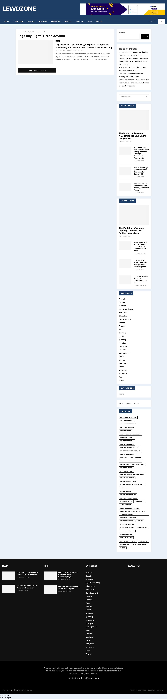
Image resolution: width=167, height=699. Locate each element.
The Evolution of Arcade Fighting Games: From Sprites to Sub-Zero (131, 230)
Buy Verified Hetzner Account (130, 458)
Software (123, 373)
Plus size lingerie (126, 538)
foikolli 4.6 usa (125, 491)
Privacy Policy (141, 690)
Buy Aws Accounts (126, 441)
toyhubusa (143, 541)
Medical (122, 360)
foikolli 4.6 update (126, 488)
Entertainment (125, 319)
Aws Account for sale (128, 424)
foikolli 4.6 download (128, 481)
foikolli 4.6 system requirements (131, 484)
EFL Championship (126, 471)
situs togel (6, 698)
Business (43, 21)
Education (123, 316)
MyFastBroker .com (127, 531)
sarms (121, 394)
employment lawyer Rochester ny (132, 474)
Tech (89, 21)
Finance (122, 326)
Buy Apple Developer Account (130, 434)
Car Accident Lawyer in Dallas (130, 461)
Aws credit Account (127, 427)
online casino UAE (126, 534)
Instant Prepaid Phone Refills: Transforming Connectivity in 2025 (140, 247)
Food (121, 329)
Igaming (122, 339)
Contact (160, 690)
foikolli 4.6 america (127, 478)
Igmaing (122, 343)
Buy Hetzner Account (127, 454)
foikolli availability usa (128, 498)
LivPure (140, 521)
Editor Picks (123, 312)
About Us (151, 690)
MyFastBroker (142, 527)
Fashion (79, 21)
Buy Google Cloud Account (130, 451)
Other (121, 367)
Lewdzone (18, 21)
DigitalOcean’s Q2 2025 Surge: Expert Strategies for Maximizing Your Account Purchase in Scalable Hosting (84, 46)
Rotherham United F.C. (128, 541)
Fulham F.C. (139, 501)
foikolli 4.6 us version (128, 495)
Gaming (30, 21)
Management (124, 353)
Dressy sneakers (138, 464)
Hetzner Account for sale (129, 508)
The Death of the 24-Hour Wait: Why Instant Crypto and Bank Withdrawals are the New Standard (134, 83)
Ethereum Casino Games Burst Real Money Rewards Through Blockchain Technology (133, 61)
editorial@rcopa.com (89, 678)
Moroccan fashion (127, 524)
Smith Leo (61, 50)
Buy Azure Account (127, 444)
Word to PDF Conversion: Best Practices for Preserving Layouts (68, 575)
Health (121, 336)
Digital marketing (126, 309)
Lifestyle (55, 21)
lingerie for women (127, 521)
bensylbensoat (125, 431)
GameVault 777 (125, 505)
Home (6, 21)
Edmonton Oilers (126, 468)
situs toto (6, 695)
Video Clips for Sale (139, 544)
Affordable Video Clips (128, 417)
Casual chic (124, 464)
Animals (122, 299)
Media (121, 356)
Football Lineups (126, 501)
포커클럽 (122, 548)
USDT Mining (124, 544)
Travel (99, 21)
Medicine (122, 363)
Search (122, 32)
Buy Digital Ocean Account (129, 447)
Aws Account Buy (126, 420)
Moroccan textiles (127, 527)
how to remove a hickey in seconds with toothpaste (132, 513)
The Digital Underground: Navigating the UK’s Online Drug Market (132, 135)
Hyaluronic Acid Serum (128, 517)
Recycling (123, 370)
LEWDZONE (19, 8)
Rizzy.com (123, 403)
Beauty (68, 21)
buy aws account (126, 437)
